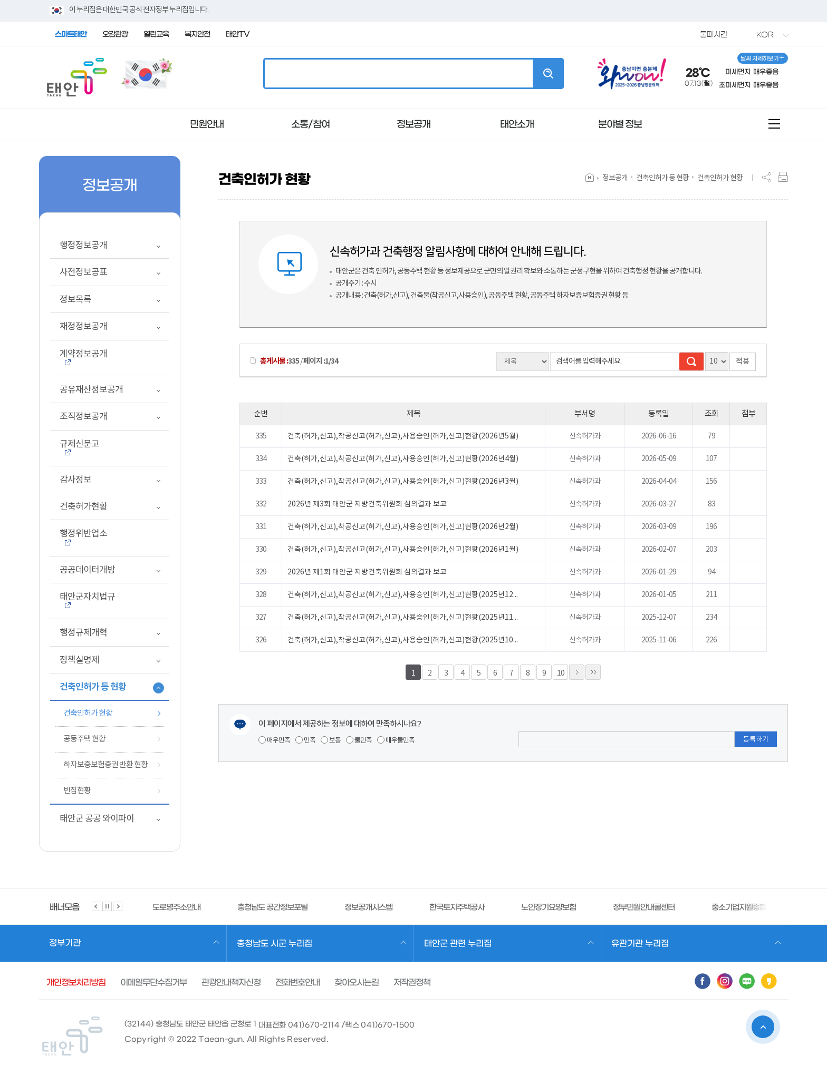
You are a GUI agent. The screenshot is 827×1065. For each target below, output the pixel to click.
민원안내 (207, 124)
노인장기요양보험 (548, 907)
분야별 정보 (620, 124)
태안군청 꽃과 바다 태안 (77, 77)
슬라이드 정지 (107, 906)
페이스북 (702, 981)
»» (593, 672)
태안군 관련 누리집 (458, 944)
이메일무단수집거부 (153, 983)
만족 (305, 740)
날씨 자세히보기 (763, 58)
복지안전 (197, 34)
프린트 (783, 177)
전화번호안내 (297, 983)
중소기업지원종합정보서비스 (756, 907)
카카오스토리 (769, 981)
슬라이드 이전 (96, 906)
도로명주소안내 (176, 907)
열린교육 (156, 34)
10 (560, 673)
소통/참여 (310, 124)
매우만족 (274, 740)
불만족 (359, 740)
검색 (548, 73)
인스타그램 (725, 981)
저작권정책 (411, 983)
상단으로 (763, 1028)
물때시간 (714, 34)
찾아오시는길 (356, 983)
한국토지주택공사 (456, 907)
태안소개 (517, 124)
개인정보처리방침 (75, 983)
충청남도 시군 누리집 (274, 944)
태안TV (237, 34)
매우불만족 (396, 740)
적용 (742, 361)
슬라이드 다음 (117, 906)
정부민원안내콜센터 (644, 907)
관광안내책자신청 (231, 983)
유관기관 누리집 (640, 944)
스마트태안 (70, 34)
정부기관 (65, 943)
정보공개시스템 (368, 907)
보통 (331, 740)
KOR (764, 34)
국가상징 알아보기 (146, 73)
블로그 (747, 981)
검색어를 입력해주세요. (588, 361)
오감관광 (115, 34)
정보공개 (413, 124)
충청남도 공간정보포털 (272, 907)
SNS (766, 177)
